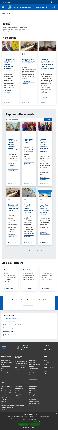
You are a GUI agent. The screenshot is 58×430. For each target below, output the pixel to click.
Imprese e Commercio (20, 366)
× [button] (56, 413)
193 (42, 250)
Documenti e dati (5, 375)
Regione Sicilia (6, 2)
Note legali (32, 395)
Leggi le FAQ (18, 395)
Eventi (45, 373)
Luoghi (45, 371)
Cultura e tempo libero (21, 363)
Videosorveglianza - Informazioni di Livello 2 (35, 403)
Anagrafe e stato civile (21, 361)
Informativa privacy (34, 393)
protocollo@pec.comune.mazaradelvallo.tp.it (12, 405)
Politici (2, 369)
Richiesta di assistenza (21, 397)
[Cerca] (55, 7)
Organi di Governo (5, 360)
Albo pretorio (32, 391)
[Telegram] (46, 7)
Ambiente (31, 373)
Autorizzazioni (33, 379)
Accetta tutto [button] (23, 424)
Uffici (2, 364)
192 (37, 250)
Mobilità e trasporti (20, 370)
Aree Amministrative (6, 362)
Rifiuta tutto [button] (34, 424)
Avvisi (45, 364)
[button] (29, 427)
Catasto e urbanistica (20, 368)
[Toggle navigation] (3, 7)
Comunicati (8, 54)
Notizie (45, 360)
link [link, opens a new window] (43, 421)
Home (3, 13)
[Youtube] (42, 7)
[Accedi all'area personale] (52, 2)
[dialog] (29, 421)
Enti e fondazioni (5, 366)
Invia (48, 119)
